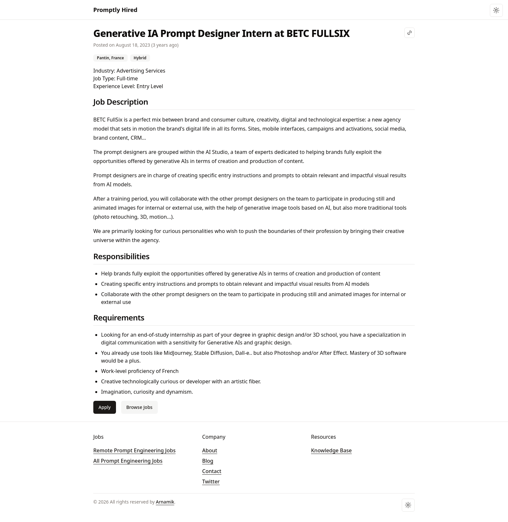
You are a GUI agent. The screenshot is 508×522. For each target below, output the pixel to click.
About (209, 450)
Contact (211, 471)
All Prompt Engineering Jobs (128, 460)
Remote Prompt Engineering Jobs (134, 450)
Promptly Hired (115, 10)
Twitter (211, 481)
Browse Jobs (139, 407)
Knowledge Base (331, 450)
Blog (207, 460)
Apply (104, 407)
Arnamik (165, 502)
